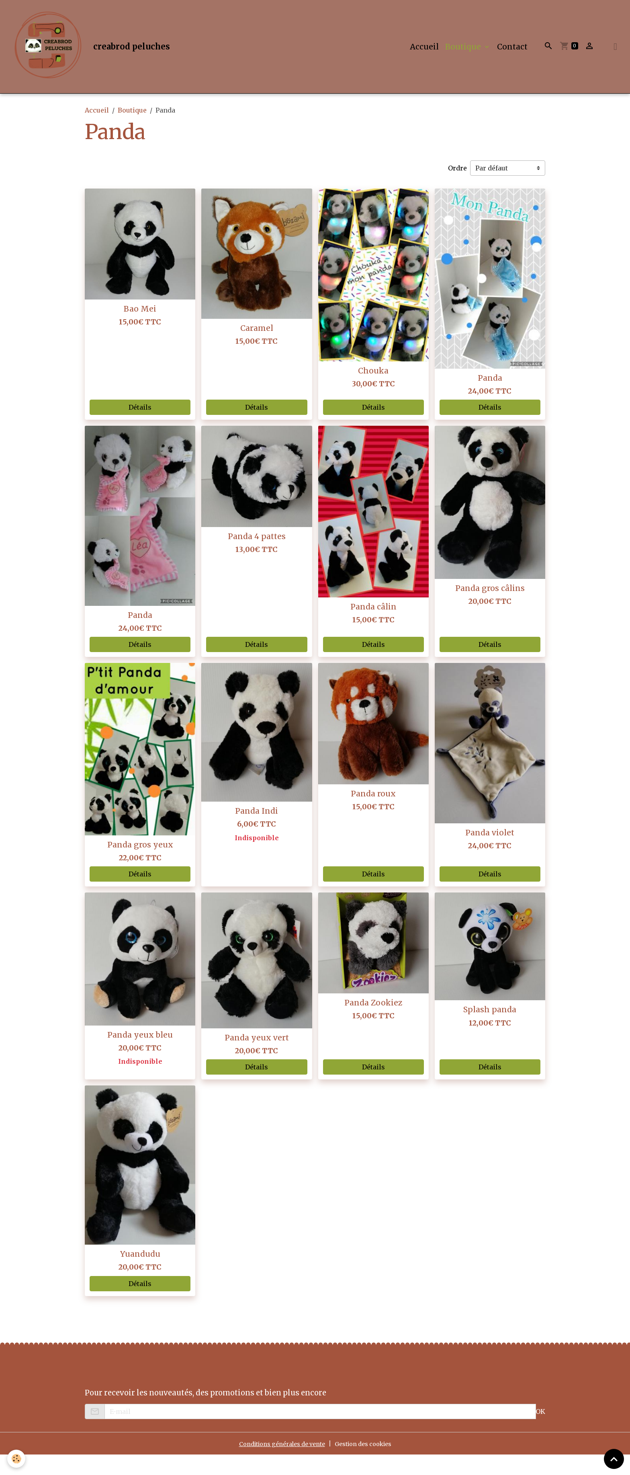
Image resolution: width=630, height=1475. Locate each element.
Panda (490, 398)
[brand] (99, 56)
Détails (140, 427)
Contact (512, 57)
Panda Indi (256, 831)
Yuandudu (140, 1274)
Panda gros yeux (140, 865)
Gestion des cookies (369, 1464)
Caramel (256, 348)
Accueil (424, 57)
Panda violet (489, 853)
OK (540, 1432)
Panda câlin (373, 627)
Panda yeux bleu (140, 1055)
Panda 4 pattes (257, 556)
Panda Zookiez (373, 1023)
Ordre (457, 188)
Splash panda (489, 1030)
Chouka (373, 391)
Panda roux (373, 814)
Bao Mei (140, 329)
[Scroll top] (614, 1459)
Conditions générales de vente (277, 1464)
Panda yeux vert (257, 1058)
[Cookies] (17, 1458)
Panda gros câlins (490, 608)
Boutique (464, 57)
